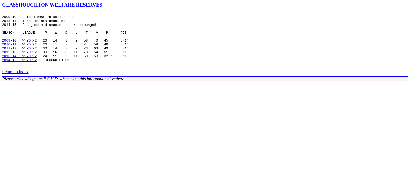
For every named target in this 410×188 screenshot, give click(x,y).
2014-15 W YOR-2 (19, 70)
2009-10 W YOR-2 (19, 46)
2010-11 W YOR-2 (19, 51)
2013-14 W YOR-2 (19, 65)
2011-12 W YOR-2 (19, 56)
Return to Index (15, 82)
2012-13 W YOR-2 (19, 60)
